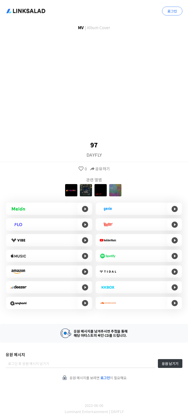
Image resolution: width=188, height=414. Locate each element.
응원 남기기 (170, 363)
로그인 (172, 11)
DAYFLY (94, 154)
